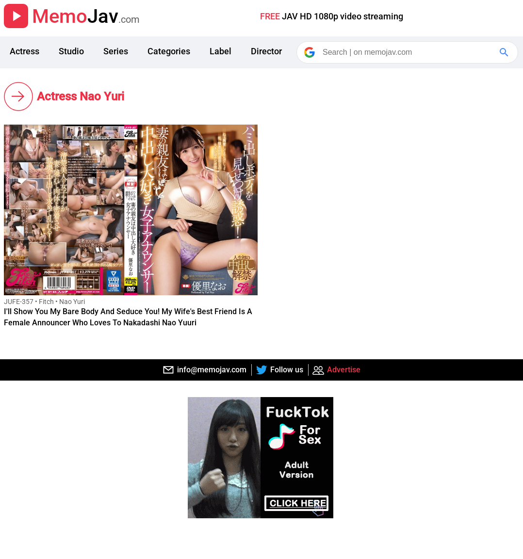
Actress (24, 51)
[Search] (408, 52)
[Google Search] (505, 52)
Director (266, 51)
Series (115, 51)
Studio (71, 51)
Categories (168, 51)
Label (220, 51)
